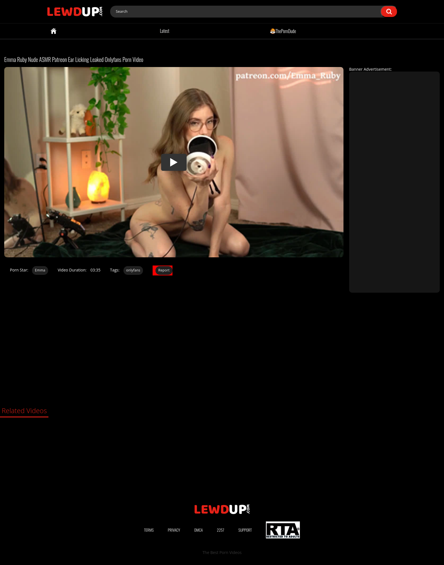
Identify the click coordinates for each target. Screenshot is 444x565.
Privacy (174, 530)
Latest (164, 30)
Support (245, 530)
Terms (149, 530)
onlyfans (133, 270)
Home (53, 31)
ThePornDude (283, 30)
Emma (40, 270)
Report (164, 270)
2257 (220, 530)
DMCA (198, 530)
